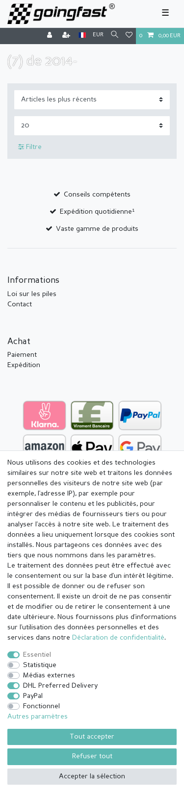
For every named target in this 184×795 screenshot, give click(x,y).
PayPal (33, 696)
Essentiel (37, 654)
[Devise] (98, 35)
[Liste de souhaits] (129, 36)
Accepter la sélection (92, 776)
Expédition (23, 365)
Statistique (39, 665)
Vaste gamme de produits (97, 228)
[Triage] (92, 99)
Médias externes (49, 675)
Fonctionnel (41, 706)
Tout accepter (92, 736)
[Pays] (82, 35)
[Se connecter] (50, 36)
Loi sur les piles (31, 294)
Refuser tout (92, 756)
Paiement (22, 354)
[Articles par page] (92, 125)
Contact (19, 304)
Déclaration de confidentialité (118, 637)
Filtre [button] (30, 147)
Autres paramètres (37, 716)
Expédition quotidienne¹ (97, 211)
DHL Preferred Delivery (60, 685)
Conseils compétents (97, 194)
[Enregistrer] (67, 36)
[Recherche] (114, 35)
